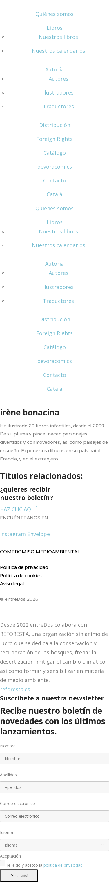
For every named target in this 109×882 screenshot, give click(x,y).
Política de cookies (21, 576)
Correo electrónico (17, 803)
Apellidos (8, 774)
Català (54, 194)
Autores (58, 78)
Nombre (8, 746)
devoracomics (54, 166)
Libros (55, 27)
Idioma (6, 832)
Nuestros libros (58, 36)
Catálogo (54, 152)
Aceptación (10, 856)
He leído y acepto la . (44, 865)
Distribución (54, 125)
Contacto (54, 180)
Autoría (54, 69)
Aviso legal (12, 584)
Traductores (58, 106)
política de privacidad (63, 865)
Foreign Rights (54, 138)
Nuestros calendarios (58, 50)
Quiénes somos (54, 13)
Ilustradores (58, 92)
